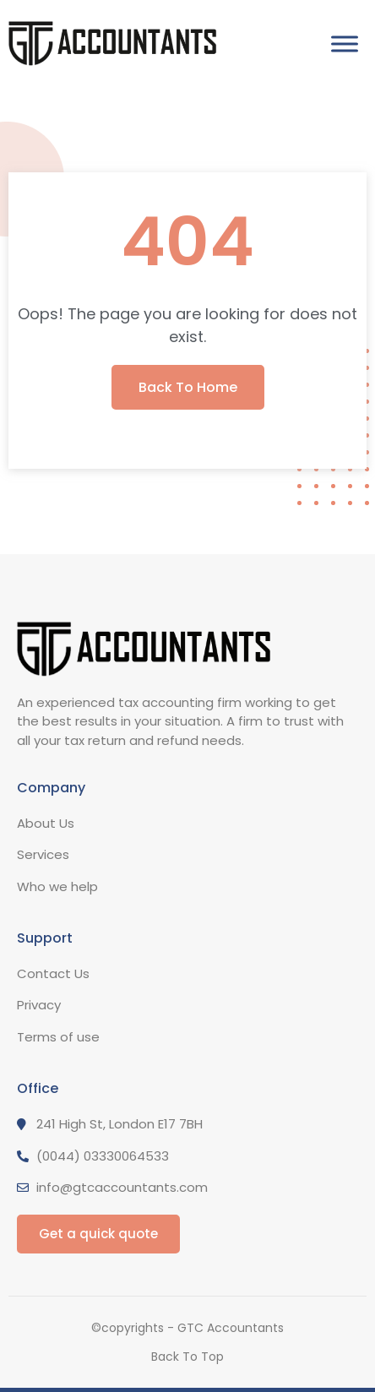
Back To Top (187, 1356)
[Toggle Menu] (344, 43)
